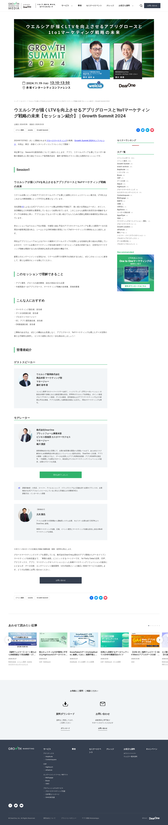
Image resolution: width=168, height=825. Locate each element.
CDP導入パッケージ (51, 794)
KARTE (121, 201)
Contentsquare (125, 195)
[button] (159, 640)
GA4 (120, 218)
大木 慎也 (40, 514)
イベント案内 (20, 130)
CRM (120, 204)
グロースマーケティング (56, 140)
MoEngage (123, 198)
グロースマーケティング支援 (54, 791)
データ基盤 (90, 662)
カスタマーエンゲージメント (129, 192)
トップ (16, 101)
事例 (80, 5)
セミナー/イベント (94, 5)
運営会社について (49, 818)
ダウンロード (65, 728)
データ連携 (82, 662)
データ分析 (123, 181)
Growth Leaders (125, 227)
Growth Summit (42, 130)
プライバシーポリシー (68, 818)
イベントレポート (126, 158)
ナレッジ (110, 5)
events (30, 130)
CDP (120, 178)
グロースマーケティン (127, 224)
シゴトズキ (123, 172)
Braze (121, 175)
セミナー (23, 101)
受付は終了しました (60, 475)
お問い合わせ (152, 6)
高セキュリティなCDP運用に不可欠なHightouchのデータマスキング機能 (53, 654)
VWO (46, 784)
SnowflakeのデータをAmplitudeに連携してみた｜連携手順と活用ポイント (83, 654)
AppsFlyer (123, 215)
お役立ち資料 (124, 5)
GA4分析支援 (49, 797)
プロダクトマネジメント (127, 244)
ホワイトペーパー (130, 753)
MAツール (122, 232)
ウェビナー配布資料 (130, 756)
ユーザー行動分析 (125, 212)
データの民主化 (124, 241)
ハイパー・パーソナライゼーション (131, 235)
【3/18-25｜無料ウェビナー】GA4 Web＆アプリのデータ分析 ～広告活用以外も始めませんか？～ (145, 654)
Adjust (121, 184)
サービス (65, 5)
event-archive (125, 167)
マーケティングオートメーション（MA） (134, 221)
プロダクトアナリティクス (128, 238)
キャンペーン (151, 749)
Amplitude (123, 169)
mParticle (122, 230)
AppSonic (122, 210)
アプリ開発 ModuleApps (90, 818)
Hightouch (123, 187)
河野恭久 (122, 207)
